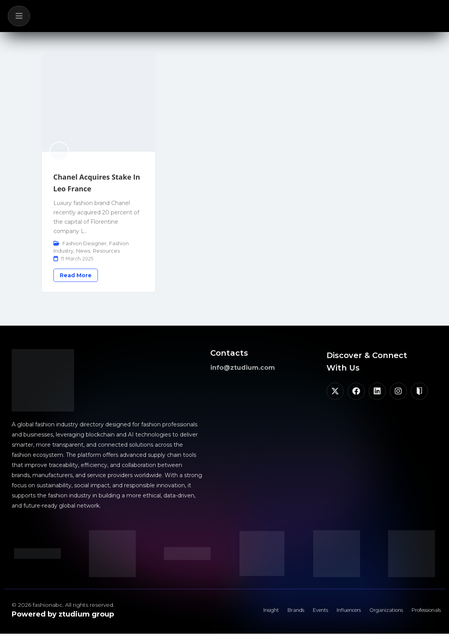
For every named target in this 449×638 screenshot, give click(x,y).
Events (293, 612)
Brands (264, 612)
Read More (76, 275)
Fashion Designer (84, 243)
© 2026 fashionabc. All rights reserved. (63, 604)
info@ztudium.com (242, 367)
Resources (106, 251)
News (83, 251)
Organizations (373, 612)
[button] (19, 16)
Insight (234, 612)
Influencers (329, 612)
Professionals (421, 612)
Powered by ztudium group (63, 614)
